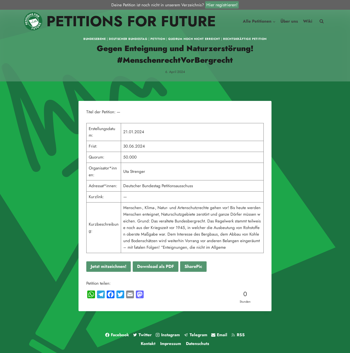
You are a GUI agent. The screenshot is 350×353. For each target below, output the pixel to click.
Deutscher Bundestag (128, 39)
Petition (157, 39)
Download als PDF (155, 266)
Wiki (307, 21)
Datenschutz (197, 343)
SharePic (193, 266)
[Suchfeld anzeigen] (321, 21)
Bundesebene (94, 39)
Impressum (170, 343)
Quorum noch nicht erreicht (194, 39)
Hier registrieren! (221, 5)
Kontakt (148, 343)
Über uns (289, 21)
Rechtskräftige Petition (245, 39)
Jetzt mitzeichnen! (108, 266)
